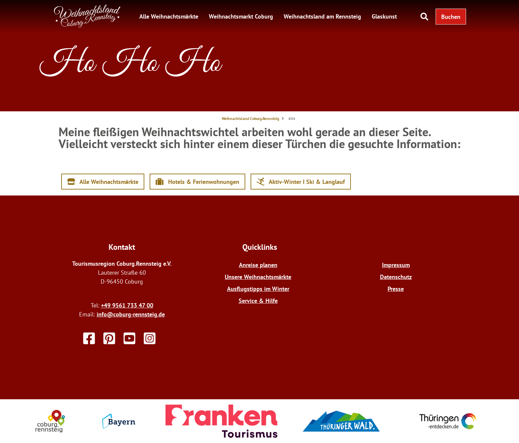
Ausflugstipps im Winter (258, 289)
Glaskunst (384, 16)
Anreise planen (258, 265)
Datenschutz (396, 277)
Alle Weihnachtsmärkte (168, 16)
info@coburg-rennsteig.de (131, 314)
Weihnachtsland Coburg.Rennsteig (250, 118)
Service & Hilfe (258, 301)
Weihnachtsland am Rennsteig (322, 16)
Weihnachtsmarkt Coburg (241, 16)
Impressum (396, 265)
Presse (396, 289)
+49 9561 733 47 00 (127, 305)
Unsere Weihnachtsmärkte (258, 277)
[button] (451, 17)
